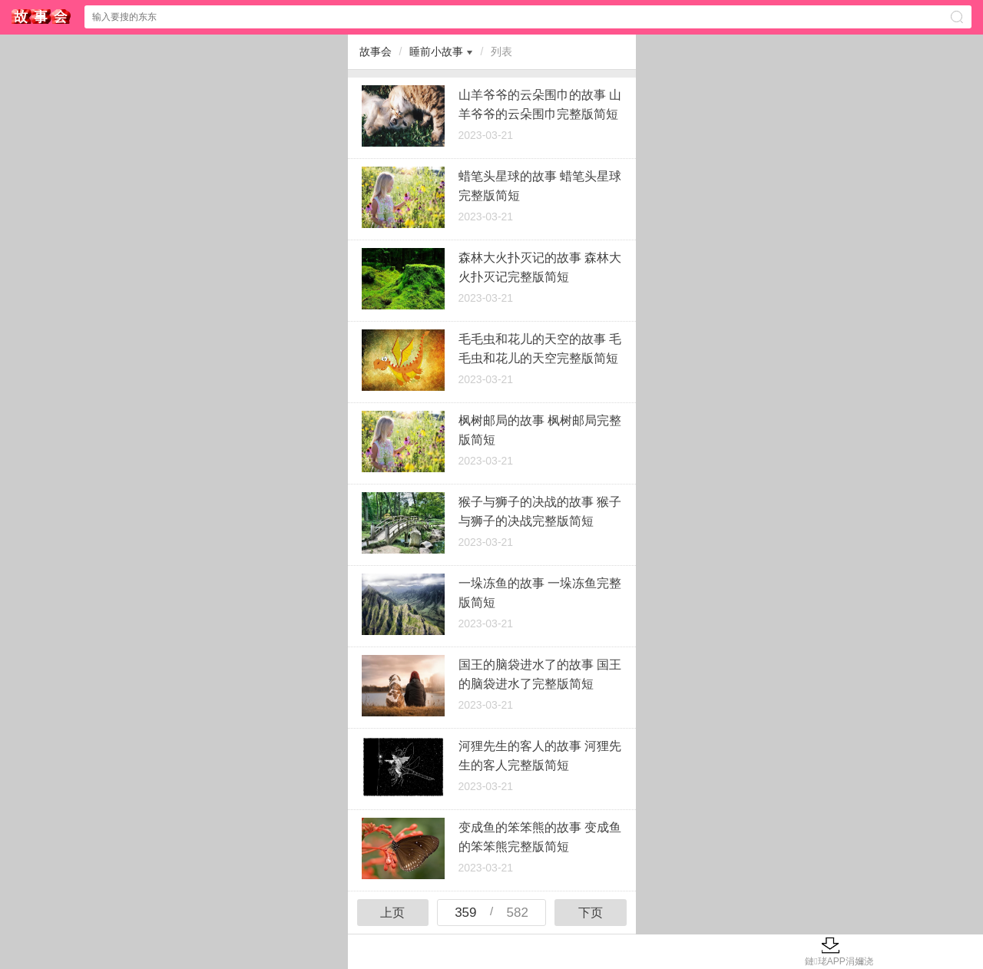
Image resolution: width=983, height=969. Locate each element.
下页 (590, 912)
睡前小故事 (436, 51)
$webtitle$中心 (41, 16)
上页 (392, 912)
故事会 (375, 51)
